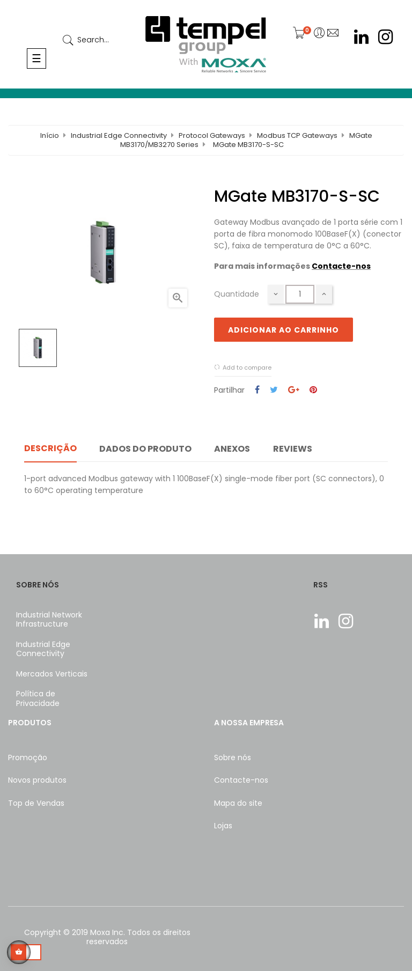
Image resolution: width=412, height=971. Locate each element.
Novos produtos (37, 780)
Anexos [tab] (232, 449)
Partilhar (257, 390)
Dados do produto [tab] (145, 449)
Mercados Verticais (51, 673)
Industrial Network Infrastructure (49, 619)
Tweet (274, 390)
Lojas (223, 825)
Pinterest (313, 390)
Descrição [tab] (50, 448)
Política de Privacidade (38, 698)
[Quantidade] (299, 294)
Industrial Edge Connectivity (43, 649)
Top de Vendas (36, 803)
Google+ (293, 390)
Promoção (27, 757)
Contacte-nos (341, 266)
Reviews (292, 449)
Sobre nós (232, 757)
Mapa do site (238, 803)
